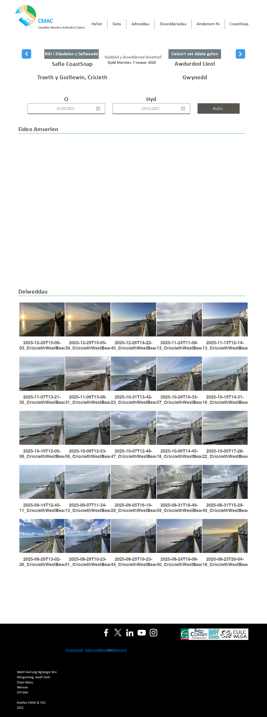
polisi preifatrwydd (98, 650)
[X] (118, 633)
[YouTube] (142, 633)
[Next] (26, 54)
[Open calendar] (98, 109)
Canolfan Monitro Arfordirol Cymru (61, 28)
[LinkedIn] (130, 633)
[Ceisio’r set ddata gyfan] (194, 54)
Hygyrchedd (74, 650)
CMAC (45, 21)
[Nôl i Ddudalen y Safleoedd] (71, 54)
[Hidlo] (219, 108)
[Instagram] (153, 633)
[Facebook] (106, 633)
